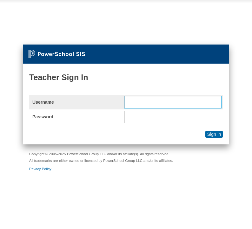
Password (42, 116)
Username (43, 102)
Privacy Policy (40, 169)
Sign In (214, 134)
